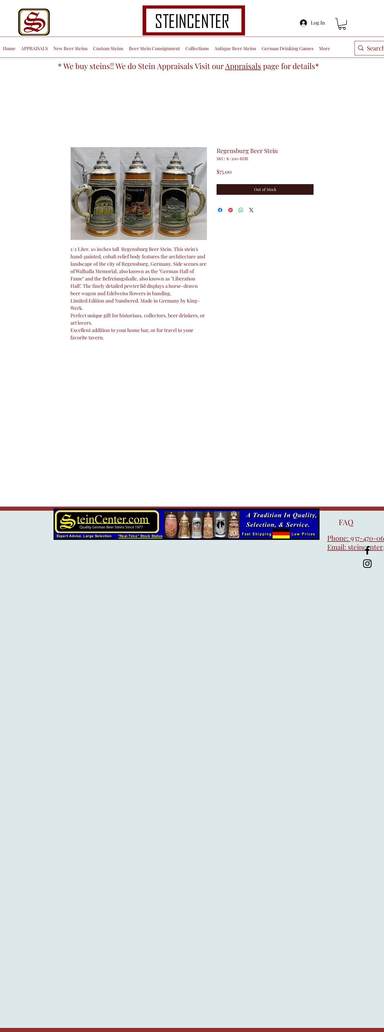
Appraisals (243, 66)
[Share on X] (251, 210)
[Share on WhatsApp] (241, 210)
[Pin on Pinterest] (230, 210)
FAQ (340, 522)
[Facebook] (367, 550)
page (271, 66)
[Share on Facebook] (220, 210)
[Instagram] (367, 563)
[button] (342, 24)
